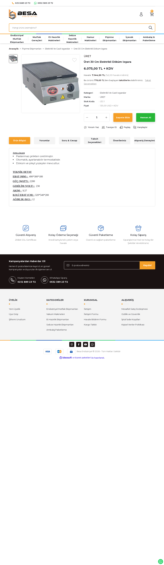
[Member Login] (141, 14)
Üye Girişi (13, 314)
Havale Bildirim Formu (95, 319)
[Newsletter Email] (109, 265)
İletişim (87, 309)
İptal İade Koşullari (130, 319)
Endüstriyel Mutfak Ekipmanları (62, 309)
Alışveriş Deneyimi (144, 140)
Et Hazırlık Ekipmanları (57, 319)
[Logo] (23, 14)
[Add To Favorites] (74, 60)
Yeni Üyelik (14, 309)
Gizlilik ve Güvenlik (130, 314)
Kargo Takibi (90, 324)
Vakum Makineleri (55, 314)
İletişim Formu (91, 314)
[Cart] (151, 14)
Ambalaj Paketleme (56, 330)
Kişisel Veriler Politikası (132, 324)
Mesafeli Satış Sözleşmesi (134, 309)
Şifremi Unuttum (17, 319)
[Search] (82, 27)
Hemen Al (145, 117)
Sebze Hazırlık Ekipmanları (59, 324)
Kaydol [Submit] (147, 265)
